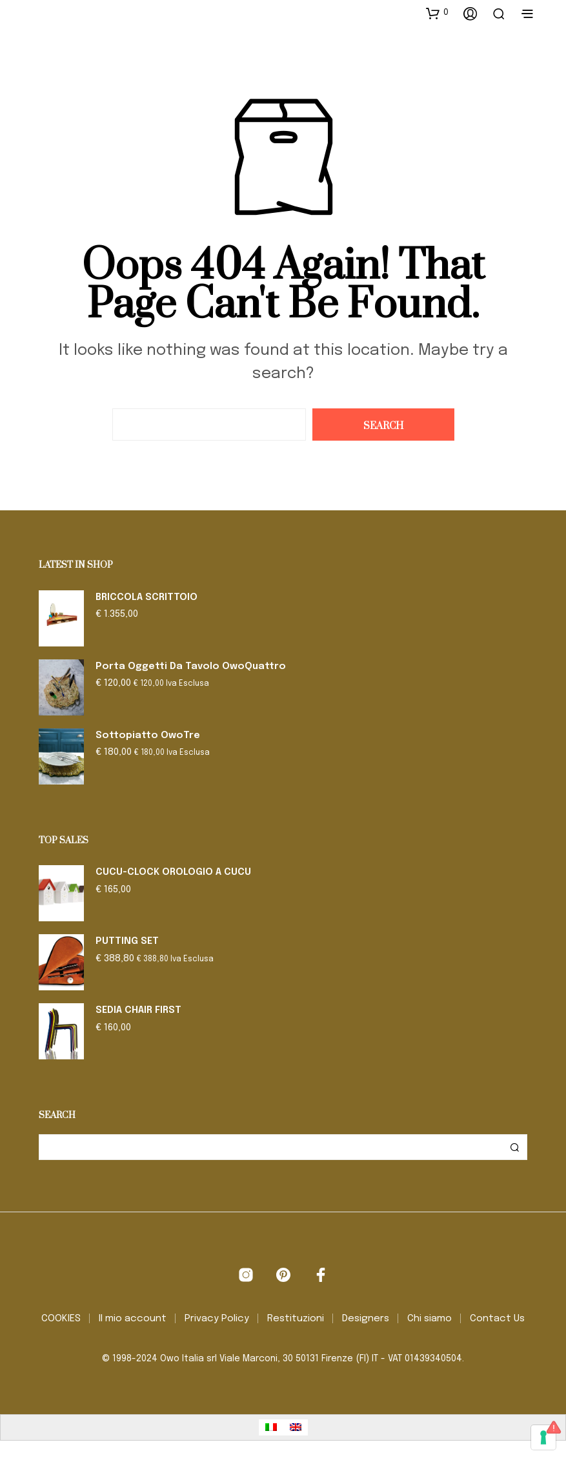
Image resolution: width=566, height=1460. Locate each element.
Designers (365, 1319)
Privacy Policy (217, 1319)
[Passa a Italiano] (271, 1427)
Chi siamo (429, 1319)
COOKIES (61, 1319)
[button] (437, 12)
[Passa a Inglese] (295, 1427)
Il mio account (133, 1319)
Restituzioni (295, 1319)
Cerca (514, 1147)
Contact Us (497, 1319)
